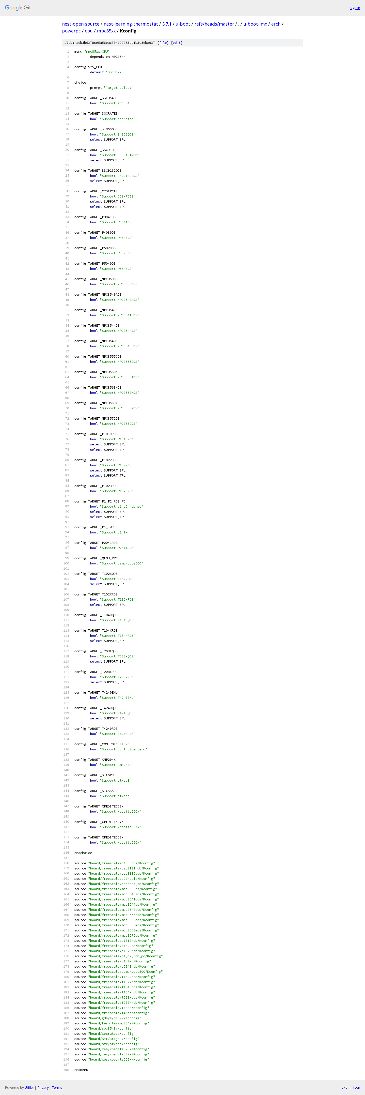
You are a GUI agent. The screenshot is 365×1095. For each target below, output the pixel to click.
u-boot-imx (255, 24)
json (356, 1087)
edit (177, 43)
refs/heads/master (214, 24)
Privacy (43, 1087)
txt (344, 1087)
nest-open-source (80, 24)
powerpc (71, 31)
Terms (57, 1087)
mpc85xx (106, 31)
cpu (89, 31)
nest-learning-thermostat (131, 24)
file (163, 43)
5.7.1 (167, 24)
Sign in (355, 7)
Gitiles (29, 1087)
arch (276, 24)
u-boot (183, 24)
